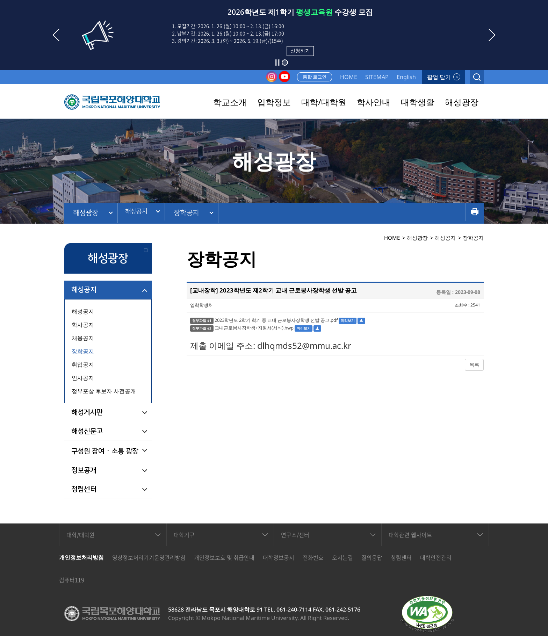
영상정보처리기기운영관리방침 (149, 557)
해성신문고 (87, 431)
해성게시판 (87, 412)
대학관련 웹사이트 (410, 534)
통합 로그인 (314, 77)
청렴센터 (83, 489)
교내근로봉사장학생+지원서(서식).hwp (254, 328)
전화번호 (313, 557)
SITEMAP (377, 77)
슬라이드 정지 (277, 62)
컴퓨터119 (71, 580)
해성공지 (139, 213)
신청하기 (300, 50)
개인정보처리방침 (81, 557)
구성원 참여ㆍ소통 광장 (104, 451)
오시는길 (342, 557)
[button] (285, 62)
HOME (348, 77)
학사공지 (83, 324)
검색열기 (477, 77)
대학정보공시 (278, 557)
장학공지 (192, 213)
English (406, 77)
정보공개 (83, 470)
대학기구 (184, 534)
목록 (474, 364)
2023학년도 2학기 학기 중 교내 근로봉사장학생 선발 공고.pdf (276, 320)
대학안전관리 (436, 557)
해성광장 (85, 213)
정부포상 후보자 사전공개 (104, 391)
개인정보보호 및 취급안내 (224, 557)
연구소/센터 (295, 534)
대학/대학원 (80, 534)
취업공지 (83, 364)
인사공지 (83, 378)
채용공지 (83, 338)
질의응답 (371, 557)
